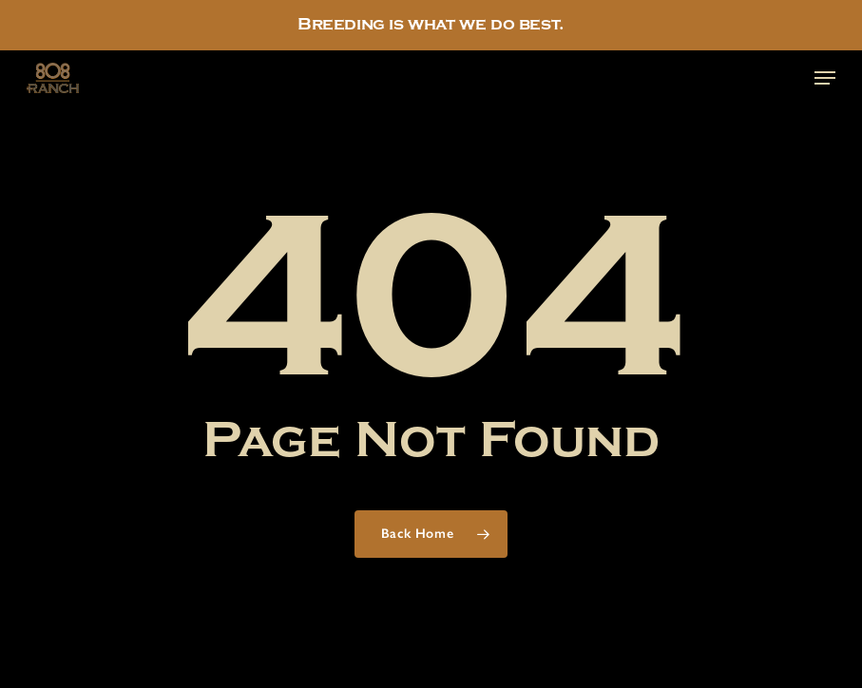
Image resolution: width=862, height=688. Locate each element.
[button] (824, 77)
